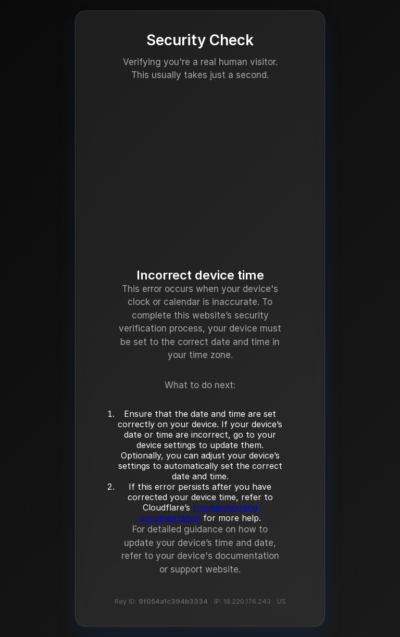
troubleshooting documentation (199, 512)
